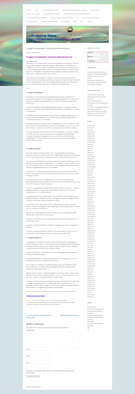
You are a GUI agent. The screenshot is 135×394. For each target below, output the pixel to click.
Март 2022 (90, 129)
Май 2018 (89, 224)
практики (90, 319)
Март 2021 (90, 154)
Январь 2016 (90, 282)
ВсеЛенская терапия (32, 21)
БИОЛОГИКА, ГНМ (95, 10)
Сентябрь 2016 (91, 265)
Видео (75, 21)
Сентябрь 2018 (91, 216)
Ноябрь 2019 (90, 187)
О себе (36, 10)
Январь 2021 (90, 158)
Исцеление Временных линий (51, 14)
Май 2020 (89, 175)
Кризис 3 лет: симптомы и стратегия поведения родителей (96, 97)
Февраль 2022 (91, 131)
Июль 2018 (90, 220)
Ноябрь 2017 (90, 237)
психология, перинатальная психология (44, 304)
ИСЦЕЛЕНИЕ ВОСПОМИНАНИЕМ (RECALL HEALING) (74, 10)
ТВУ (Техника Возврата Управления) (36, 18)
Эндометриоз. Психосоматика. (95, 80)
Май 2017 (89, 249)
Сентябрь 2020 (91, 167)
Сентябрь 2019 (91, 191)
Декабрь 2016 (91, 259)
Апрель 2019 (90, 202)
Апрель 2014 (90, 294)
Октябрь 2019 (91, 189)
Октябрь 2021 (91, 140)
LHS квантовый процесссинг (50, 10)
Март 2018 (90, 228)
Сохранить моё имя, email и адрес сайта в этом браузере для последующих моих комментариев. (50, 372)
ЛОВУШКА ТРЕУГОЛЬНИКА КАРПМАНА (97, 74)
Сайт (27, 362)
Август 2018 (90, 218)
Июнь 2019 (90, 197)
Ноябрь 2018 (90, 212)
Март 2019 (90, 204)
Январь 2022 (90, 134)
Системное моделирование (49, 21)
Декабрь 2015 (91, 284)
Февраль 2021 (91, 156)
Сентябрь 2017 (91, 241)
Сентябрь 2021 (91, 142)
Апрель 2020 (90, 177)
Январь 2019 (90, 208)
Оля (88, 107)
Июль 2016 (90, 270)
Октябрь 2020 (91, 164)
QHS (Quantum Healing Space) (90, 18)
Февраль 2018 (91, 230)
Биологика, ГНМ (91, 307)
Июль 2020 (90, 171)
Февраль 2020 (91, 181)
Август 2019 (90, 193)
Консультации (65, 21)
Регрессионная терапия (33, 14)
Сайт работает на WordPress (33, 386)
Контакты (90, 21)
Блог (82, 21)
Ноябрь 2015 (90, 286)
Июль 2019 (90, 195)
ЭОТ (59, 304)
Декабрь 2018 (91, 210)
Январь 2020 (90, 183)
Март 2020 (90, 179)
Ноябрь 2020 (90, 162)
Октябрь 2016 (91, 263)
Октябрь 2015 (91, 288)
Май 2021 (89, 150)
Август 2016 (90, 267)
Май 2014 (89, 292)
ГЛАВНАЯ (28, 10)
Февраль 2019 (91, 206)
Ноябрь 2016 (90, 261)
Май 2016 (89, 274)
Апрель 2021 (90, 152)
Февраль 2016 (91, 280)
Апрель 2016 (90, 276)
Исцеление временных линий (66, 302)
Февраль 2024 (91, 125)
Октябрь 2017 (91, 239)
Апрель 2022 (90, 127)
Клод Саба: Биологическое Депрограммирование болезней (97, 103)
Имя (28, 349)
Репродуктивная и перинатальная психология (77, 14)
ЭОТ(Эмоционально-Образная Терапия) (61, 18)
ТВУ (56, 304)
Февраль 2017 (91, 255)
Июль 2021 (90, 146)
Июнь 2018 (90, 222)
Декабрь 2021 (91, 136)
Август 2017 (90, 243)
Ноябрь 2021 (90, 138)
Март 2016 (90, 278)
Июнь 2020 (90, 173)
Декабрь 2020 (91, 160)
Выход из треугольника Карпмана (96, 72)
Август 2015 (90, 290)
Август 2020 (90, 169)
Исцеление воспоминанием (50, 302)
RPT (77, 18)
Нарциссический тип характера (70, 315)
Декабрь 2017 (91, 235)
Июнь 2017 (90, 247)
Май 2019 (89, 199)
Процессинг (29, 304)
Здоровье (90, 313)
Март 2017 (90, 253)
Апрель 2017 (90, 251)
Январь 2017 (90, 257)
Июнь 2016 (90, 272)
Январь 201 (90, 296)
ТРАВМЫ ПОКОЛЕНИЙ (100, 111)
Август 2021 (90, 144)
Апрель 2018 (90, 226)
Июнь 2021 (90, 148)
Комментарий (30, 330)
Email (28, 356)
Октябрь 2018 (91, 214)
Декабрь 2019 (91, 185)
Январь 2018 (90, 232)
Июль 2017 (90, 245)
